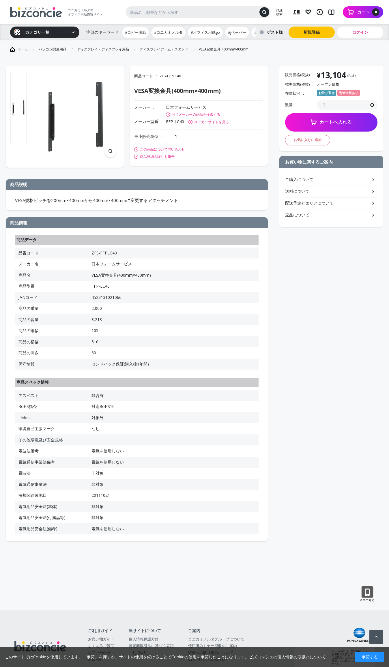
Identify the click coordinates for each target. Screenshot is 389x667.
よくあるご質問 (101, 645)
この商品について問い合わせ (162, 149)
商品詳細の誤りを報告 (157, 156)
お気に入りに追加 (307, 139)
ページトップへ (376, 637)
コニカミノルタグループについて (216, 639)
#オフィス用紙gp (205, 32)
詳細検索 (279, 12)
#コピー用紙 (135, 32)
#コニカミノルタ (168, 32)
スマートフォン (367, 594)
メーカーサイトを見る (211, 121)
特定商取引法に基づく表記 (151, 645)
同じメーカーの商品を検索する (196, 114)
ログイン (360, 32)
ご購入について (299, 179)
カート (368, 12)
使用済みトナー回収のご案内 (212, 645)
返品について (297, 215)
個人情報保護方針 (144, 639)
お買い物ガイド (101, 639)
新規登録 (312, 32)
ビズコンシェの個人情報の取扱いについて (287, 656)
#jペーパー (237, 32)
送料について (297, 191)
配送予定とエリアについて (309, 203)
